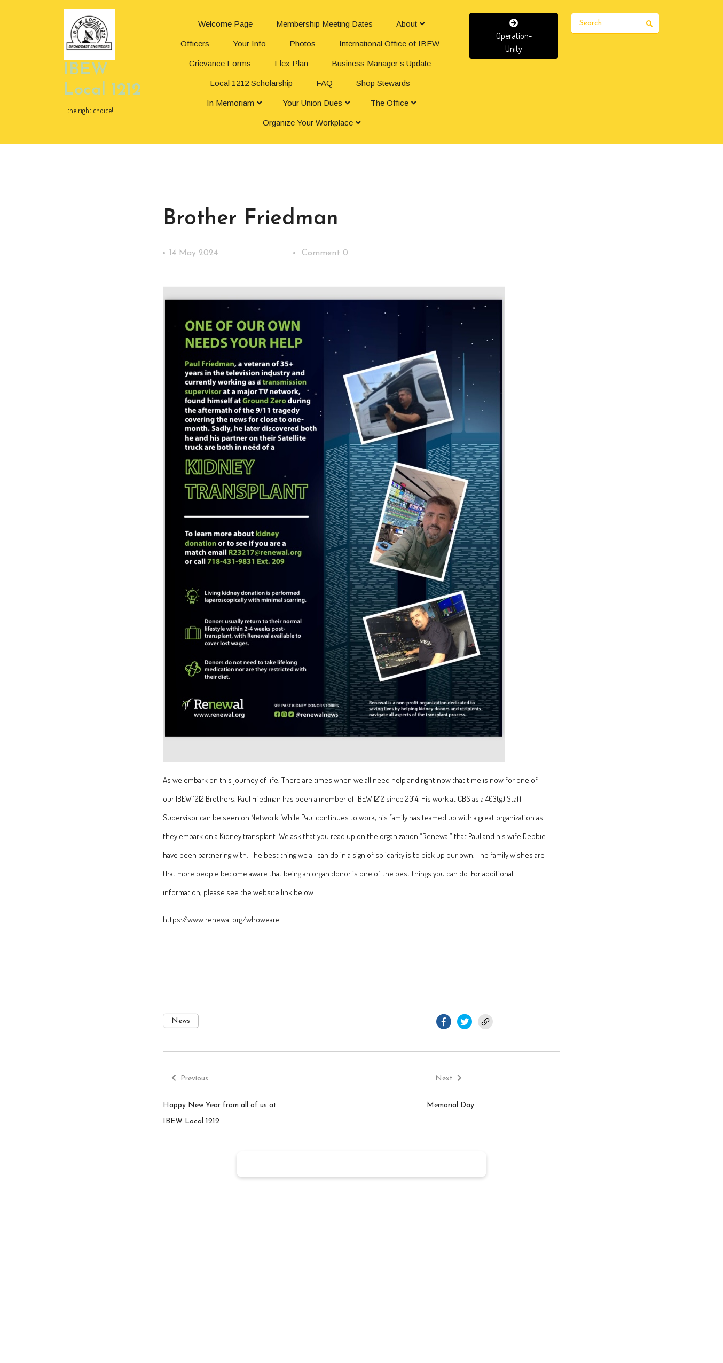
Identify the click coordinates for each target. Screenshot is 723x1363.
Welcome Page (225, 23)
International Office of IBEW (389, 43)
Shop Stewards (383, 83)
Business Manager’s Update (381, 63)
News (180, 1021)
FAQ (324, 83)
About (406, 23)
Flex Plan (291, 63)
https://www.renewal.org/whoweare (221, 919)
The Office (389, 102)
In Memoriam (230, 102)
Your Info (249, 43)
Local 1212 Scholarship (251, 83)
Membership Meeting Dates (324, 23)
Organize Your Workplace (308, 122)
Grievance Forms (220, 63)
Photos (302, 43)
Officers (194, 43)
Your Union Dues (312, 102)
